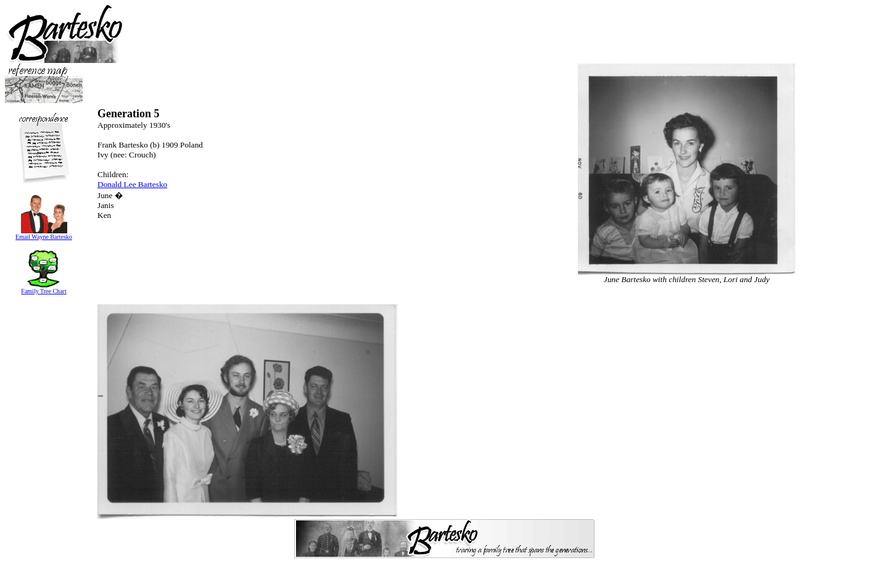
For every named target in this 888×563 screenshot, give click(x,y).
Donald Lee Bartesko (132, 184)
